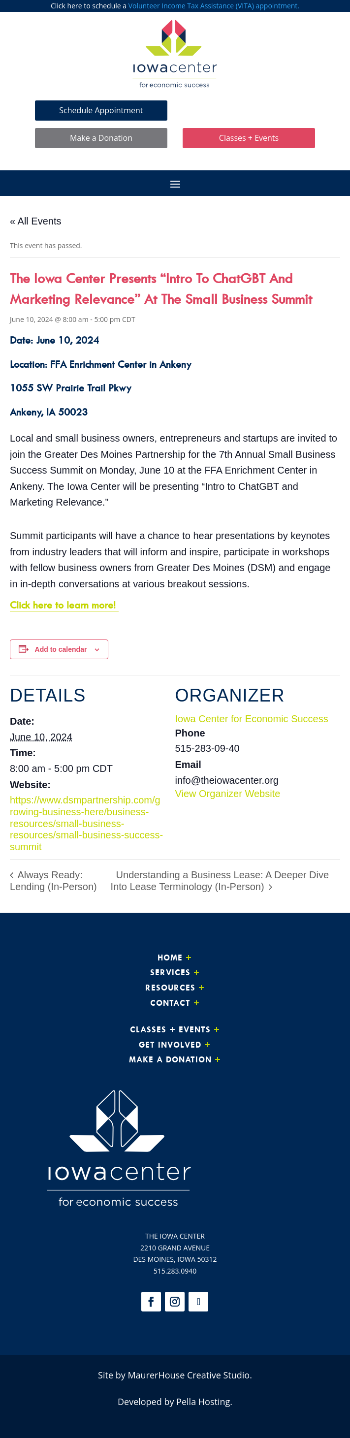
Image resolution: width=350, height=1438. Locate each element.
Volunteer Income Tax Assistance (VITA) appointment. (213, 5)
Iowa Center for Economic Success (251, 718)
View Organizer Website (228, 793)
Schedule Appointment (101, 110)
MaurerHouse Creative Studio (188, 1375)
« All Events (36, 221)
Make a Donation (101, 137)
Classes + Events (249, 137)
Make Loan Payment (249, 110)
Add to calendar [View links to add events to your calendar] (61, 649)
